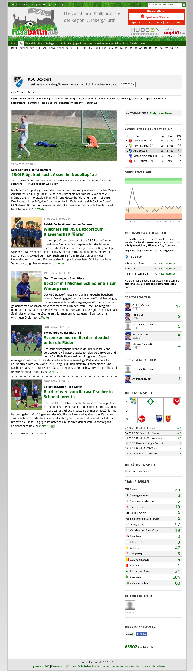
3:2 (179, 438)
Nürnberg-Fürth (19, 4)
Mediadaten (158, 666)
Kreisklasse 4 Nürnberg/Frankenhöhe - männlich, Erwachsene (68, 84)
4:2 (179, 433)
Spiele (149, 98)
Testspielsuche (173, 22)
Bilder (31, 98)
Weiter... (42, 209)
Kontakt (71, 666)
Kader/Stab (113, 98)
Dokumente (56, 98)
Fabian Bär (138, 315)
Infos (154, 263)
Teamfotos (33, 103)
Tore (54, 103)
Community (42, 98)
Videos (75, 103)
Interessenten (97, 98)
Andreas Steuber (141, 305)
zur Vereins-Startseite (25, 92)
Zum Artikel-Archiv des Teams (30, 433)
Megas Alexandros (143, 156)
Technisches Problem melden (94, 666)
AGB (47, 666)
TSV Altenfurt (140, 140)
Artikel (22, 98)
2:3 (179, 448)
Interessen (81, 98)
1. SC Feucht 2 (141, 161)
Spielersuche (139, 22)
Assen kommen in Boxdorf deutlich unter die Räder (77, 340)
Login (62, 4)
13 (178, 306)
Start (14, 98)
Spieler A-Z (160, 98)
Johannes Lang (140, 334)
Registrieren (52, 4)
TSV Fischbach (141, 145)
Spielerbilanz (18, 103)
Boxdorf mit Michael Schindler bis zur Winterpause (80, 286)
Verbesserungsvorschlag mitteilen (131, 666)
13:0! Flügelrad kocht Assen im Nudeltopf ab (54, 174)
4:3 (179, 428)
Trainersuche (155, 22)
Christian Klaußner (142, 324)
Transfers (64, 103)
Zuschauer (92, 103)
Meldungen (127, 98)
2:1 (179, 443)
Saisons (139, 98)
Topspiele (46, 103)
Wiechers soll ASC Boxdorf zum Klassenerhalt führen (73, 231)
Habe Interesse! (167, 263)
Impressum (36, 666)
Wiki (82, 103)
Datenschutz (58, 666)
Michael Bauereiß (142, 344)
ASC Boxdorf (140, 151)
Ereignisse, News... (162, 113)
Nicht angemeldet (36, 4)
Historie (69, 98)
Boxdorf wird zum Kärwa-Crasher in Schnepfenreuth (78, 394)
